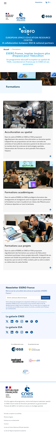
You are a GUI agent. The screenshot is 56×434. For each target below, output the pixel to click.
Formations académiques (19, 192)
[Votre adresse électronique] (23, 297)
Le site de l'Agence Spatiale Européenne (15, 431)
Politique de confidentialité (11, 420)
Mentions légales (8, 417)
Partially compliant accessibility (12, 413)
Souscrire (45, 297)
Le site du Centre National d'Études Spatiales (16, 427)
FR (47, 2)
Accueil (6, 49)
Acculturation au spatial (18, 132)
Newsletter (38, 2)
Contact (6, 424)
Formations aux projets (18, 246)
